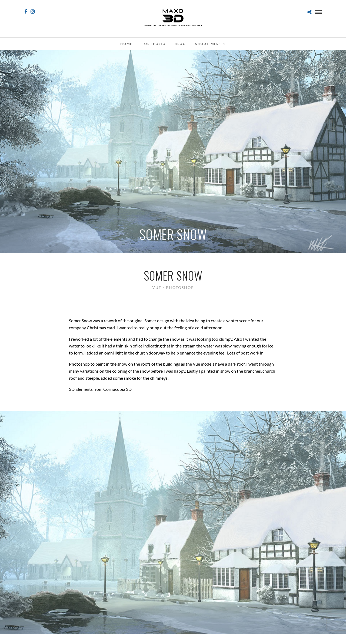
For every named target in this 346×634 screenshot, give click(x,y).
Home (126, 44)
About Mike (208, 44)
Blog (180, 44)
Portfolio (153, 44)
